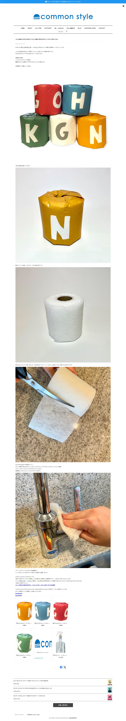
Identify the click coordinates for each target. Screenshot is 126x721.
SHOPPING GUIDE (90, 28)
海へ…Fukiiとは (59, 28)
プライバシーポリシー (20, 714)
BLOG (79, 28)
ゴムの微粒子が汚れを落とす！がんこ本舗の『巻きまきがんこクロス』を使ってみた (36, 39)
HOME (23, 28)
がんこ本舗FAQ (71, 28)
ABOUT (30, 28)
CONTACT (102, 28)
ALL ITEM (38, 28)
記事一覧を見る (63, 705)
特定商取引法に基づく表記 (33, 714)
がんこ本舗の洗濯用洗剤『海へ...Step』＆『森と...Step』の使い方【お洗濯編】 (35, 585)
